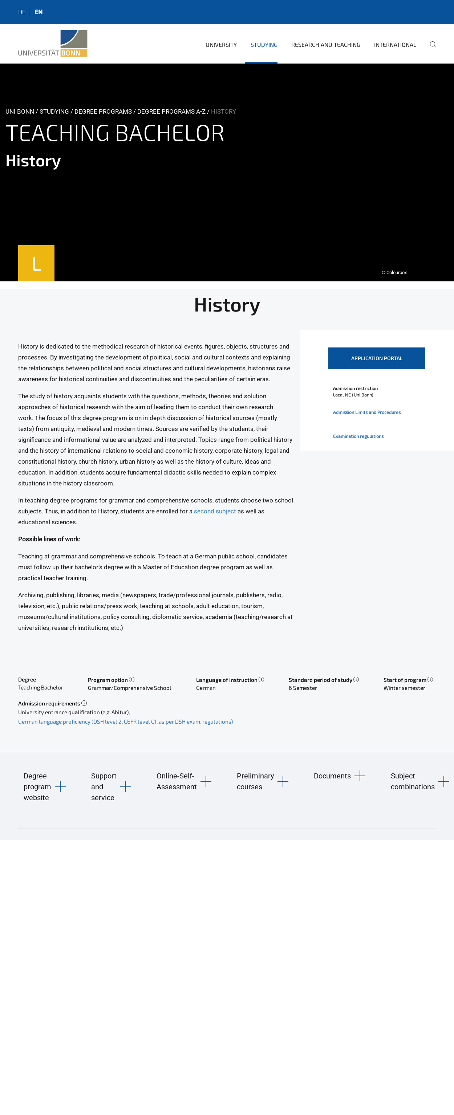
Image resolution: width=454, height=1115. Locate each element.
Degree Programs (103, 111)
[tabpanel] (227, 172)
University (221, 44)
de (21, 11)
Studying (264, 44)
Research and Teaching (325, 44)
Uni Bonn (19, 111)
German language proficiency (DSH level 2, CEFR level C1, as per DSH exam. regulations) (125, 721)
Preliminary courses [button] (255, 781)
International (395, 44)
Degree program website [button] (37, 787)
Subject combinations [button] (413, 781)
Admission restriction (355, 388)
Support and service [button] (104, 787)
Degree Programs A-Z (171, 111)
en (38, 11)
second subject (215, 511)
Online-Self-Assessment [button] (177, 781)
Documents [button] (332, 776)
